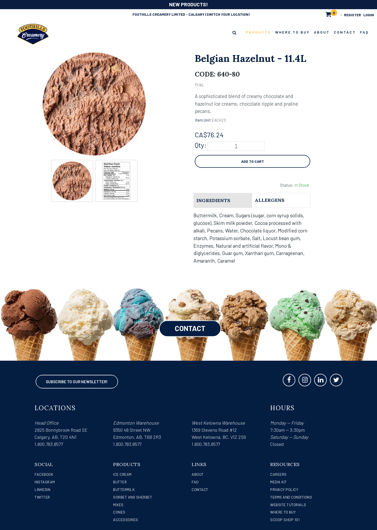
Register (352, 15)
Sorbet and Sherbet (132, 497)
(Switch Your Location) (227, 14)
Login (368, 15)
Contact (200, 489)
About (198, 474)
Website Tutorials (288, 504)
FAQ (195, 482)
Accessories (125, 519)
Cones (119, 512)
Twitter (42, 497)
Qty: (201, 145)
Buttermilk (124, 489)
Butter (120, 482)
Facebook (44, 474)
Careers (278, 474)
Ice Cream (122, 474)
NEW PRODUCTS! (188, 4)
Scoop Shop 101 (285, 519)
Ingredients (213, 200)
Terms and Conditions (291, 497)
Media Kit (278, 482)
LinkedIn (42, 489)
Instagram (45, 482)
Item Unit (203, 120)
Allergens (269, 200)
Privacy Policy (284, 489)
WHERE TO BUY (283, 512)
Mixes (118, 504)
